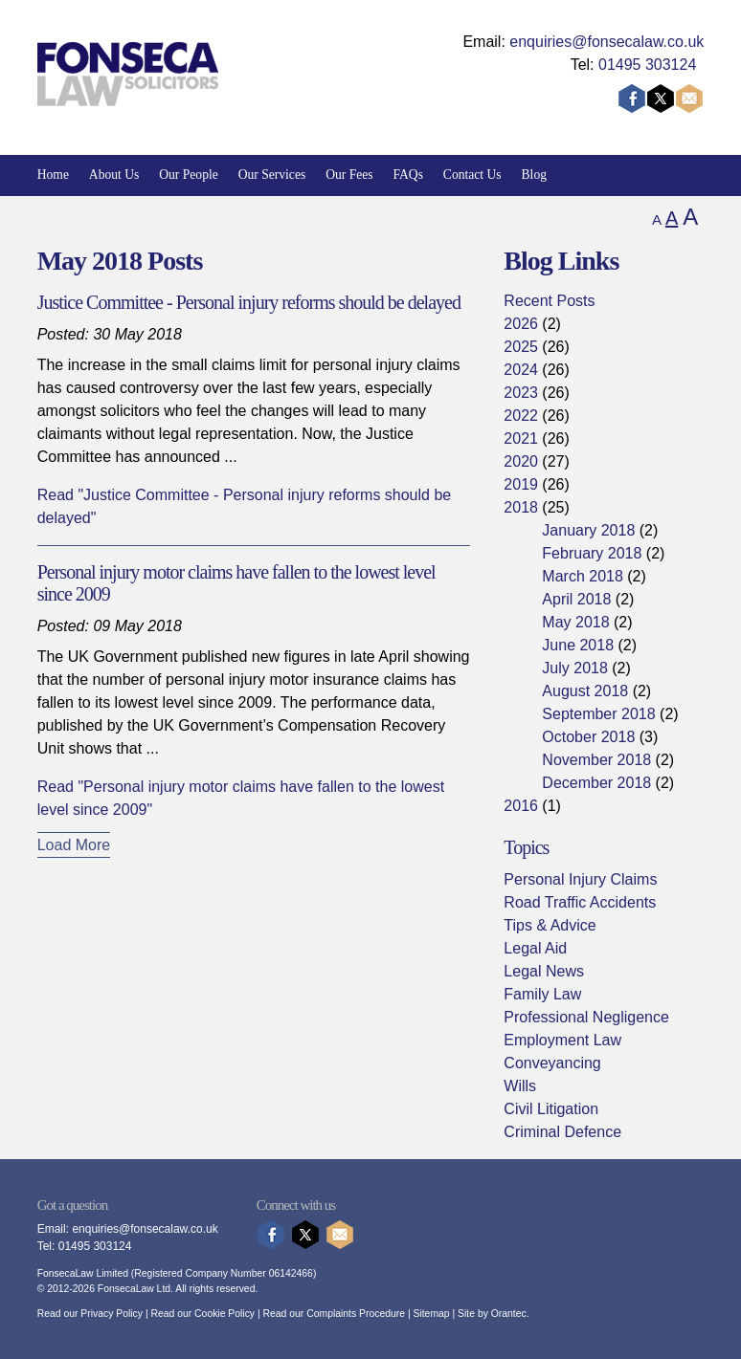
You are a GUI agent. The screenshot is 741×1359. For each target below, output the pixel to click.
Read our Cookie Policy (202, 1313)
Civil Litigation (551, 1109)
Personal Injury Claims (580, 879)
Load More (74, 845)
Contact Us (472, 174)
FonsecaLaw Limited (82, 1273)
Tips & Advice (549, 925)
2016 (521, 806)
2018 (521, 507)
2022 (521, 415)
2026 (521, 324)
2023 (521, 392)
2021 (521, 438)
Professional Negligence (586, 1017)
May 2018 (575, 622)
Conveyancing (552, 1063)
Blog (534, 174)
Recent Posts (549, 301)
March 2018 (582, 576)
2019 (521, 484)
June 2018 (578, 645)
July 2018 (575, 668)
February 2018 (591, 553)
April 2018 (576, 599)
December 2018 (596, 783)
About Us (114, 174)
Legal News (544, 971)
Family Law (542, 994)
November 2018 (596, 760)
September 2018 (598, 714)
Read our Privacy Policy (90, 1313)
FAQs (407, 174)
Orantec (509, 1313)
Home (53, 174)
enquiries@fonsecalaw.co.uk (606, 41)
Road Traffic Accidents (580, 902)
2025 (521, 347)
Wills (520, 1086)
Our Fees (349, 174)
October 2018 (588, 737)
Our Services (272, 174)
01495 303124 (647, 64)
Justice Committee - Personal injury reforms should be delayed (248, 302)
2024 (521, 370)
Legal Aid (535, 948)
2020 (521, 461)
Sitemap (431, 1313)
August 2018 (585, 691)
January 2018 (588, 530)
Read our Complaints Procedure (334, 1313)
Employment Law (562, 1040)
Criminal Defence (562, 1132)
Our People (188, 174)
